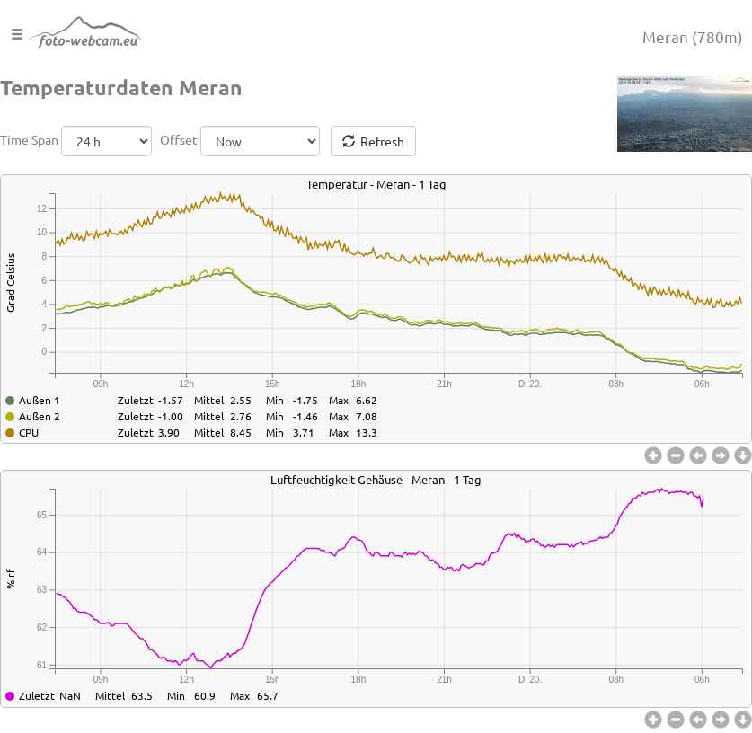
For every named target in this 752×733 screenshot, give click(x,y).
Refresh (373, 141)
